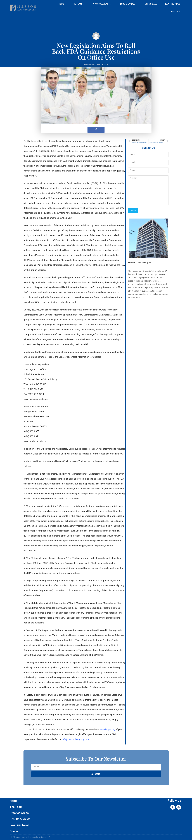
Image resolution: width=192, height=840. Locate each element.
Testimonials (150, 4)
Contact (175, 11)
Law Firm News (172, 4)
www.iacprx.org (107, 729)
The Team (78, 4)
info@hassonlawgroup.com (75, 739)
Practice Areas (102, 4)
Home (61, 4)
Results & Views (127, 4)
